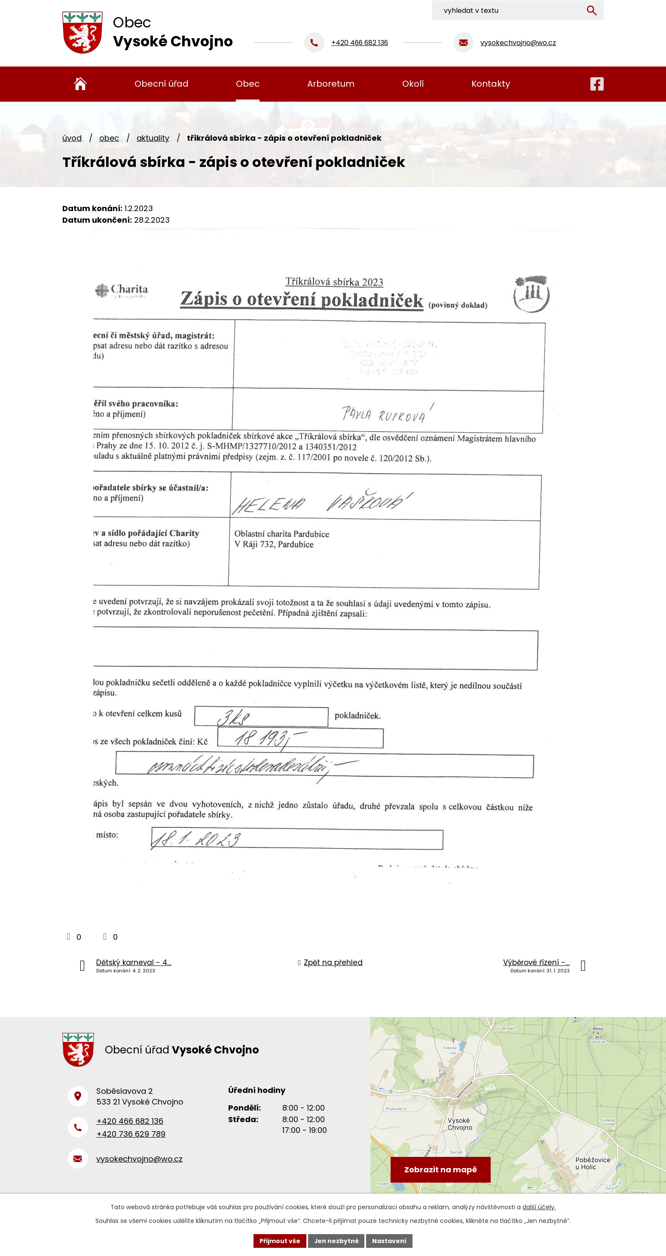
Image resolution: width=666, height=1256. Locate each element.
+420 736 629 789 (130, 1136)
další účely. (539, 1207)
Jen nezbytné (336, 1240)
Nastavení (390, 1240)
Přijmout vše (279, 1240)
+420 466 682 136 (129, 1122)
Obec (109, 138)
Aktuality (153, 138)
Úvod (72, 138)
